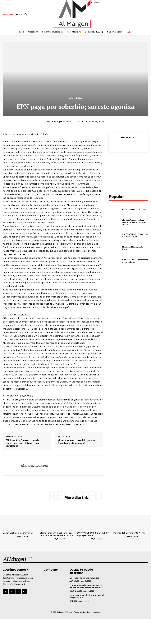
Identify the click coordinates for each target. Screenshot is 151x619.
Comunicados (75, 591)
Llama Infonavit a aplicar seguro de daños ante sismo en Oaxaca (134, 222)
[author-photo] (9, 536)
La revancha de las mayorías (134, 209)
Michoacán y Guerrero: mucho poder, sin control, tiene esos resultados (23, 443)
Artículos (74, 581)
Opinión (73, 601)
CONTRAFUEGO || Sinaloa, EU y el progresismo (135, 235)
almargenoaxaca (61, 121)
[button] (22, 14)
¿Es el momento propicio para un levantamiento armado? (77, 441)
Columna (75, 98)
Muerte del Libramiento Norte (129, 533)
